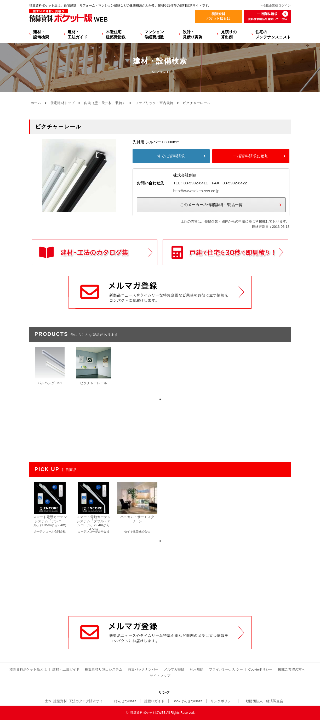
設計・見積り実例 (192, 34)
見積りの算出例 (229, 34)
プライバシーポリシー (226, 669)
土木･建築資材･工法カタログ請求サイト (75, 701)
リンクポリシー (222, 701)
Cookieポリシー (260, 669)
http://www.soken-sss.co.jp (196, 191)
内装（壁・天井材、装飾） (105, 103)
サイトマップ (160, 676)
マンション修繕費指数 (154, 34)
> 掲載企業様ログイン (275, 5)
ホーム (36, 103)
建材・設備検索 (41, 34)
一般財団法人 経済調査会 (262, 701)
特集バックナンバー (143, 669)
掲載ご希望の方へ (291, 669)
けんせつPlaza (125, 701)
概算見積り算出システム (103, 669)
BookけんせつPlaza (187, 701)
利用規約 (196, 669)
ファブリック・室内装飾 (154, 103)
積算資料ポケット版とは (28, 669)
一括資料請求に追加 (250, 156)
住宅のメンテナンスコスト (273, 34)
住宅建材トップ (62, 103)
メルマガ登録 (174, 669)
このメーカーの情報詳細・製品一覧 (211, 204)
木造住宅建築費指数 (115, 34)
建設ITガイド (154, 701)
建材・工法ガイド (77, 34)
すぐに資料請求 (171, 156)
